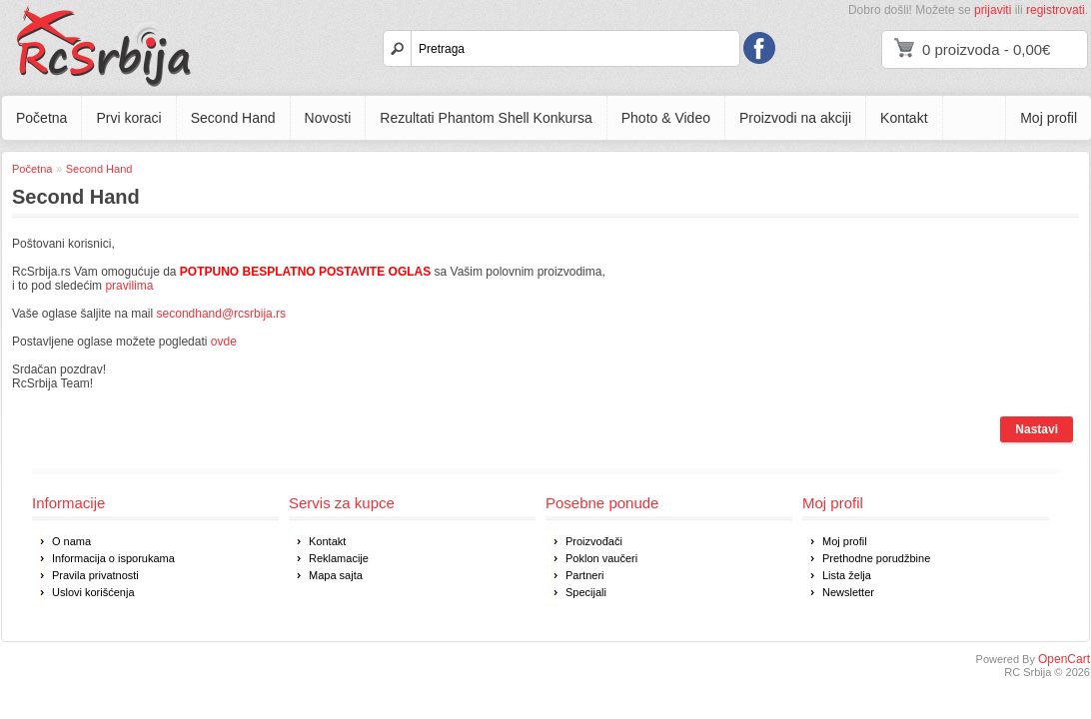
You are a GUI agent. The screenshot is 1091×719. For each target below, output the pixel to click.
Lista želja (846, 575)
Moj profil (1048, 118)
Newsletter (848, 592)
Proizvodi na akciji (795, 118)
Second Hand (233, 118)
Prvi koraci (128, 118)
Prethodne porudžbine (876, 558)
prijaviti (992, 10)
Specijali (585, 592)
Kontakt (903, 118)
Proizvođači (593, 541)
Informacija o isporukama (113, 558)
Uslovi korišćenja (93, 592)
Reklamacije (339, 558)
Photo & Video (665, 118)
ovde (224, 342)
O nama (71, 541)
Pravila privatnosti (95, 575)
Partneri (584, 575)
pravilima (129, 286)
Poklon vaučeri (601, 558)
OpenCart (1064, 659)
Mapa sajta (336, 575)
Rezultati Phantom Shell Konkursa (485, 118)
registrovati (1055, 10)
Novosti (328, 118)
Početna (41, 118)
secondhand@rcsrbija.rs (222, 314)
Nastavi (1036, 429)
